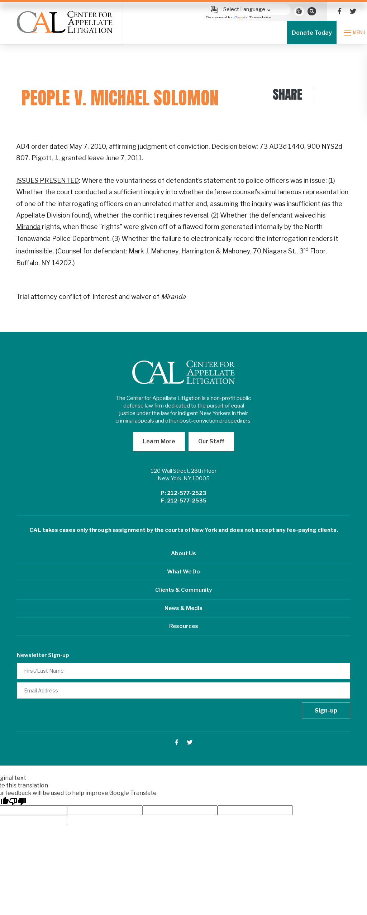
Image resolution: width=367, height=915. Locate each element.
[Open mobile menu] (355, 32)
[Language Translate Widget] (248, 9)
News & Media (183, 608)
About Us (183, 553)
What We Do (183, 571)
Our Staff (211, 441)
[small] (340, 11)
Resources (183, 626)
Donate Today (312, 32)
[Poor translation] (17, 801)
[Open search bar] (312, 11)
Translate (252, 18)
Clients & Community (183, 590)
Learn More (159, 441)
